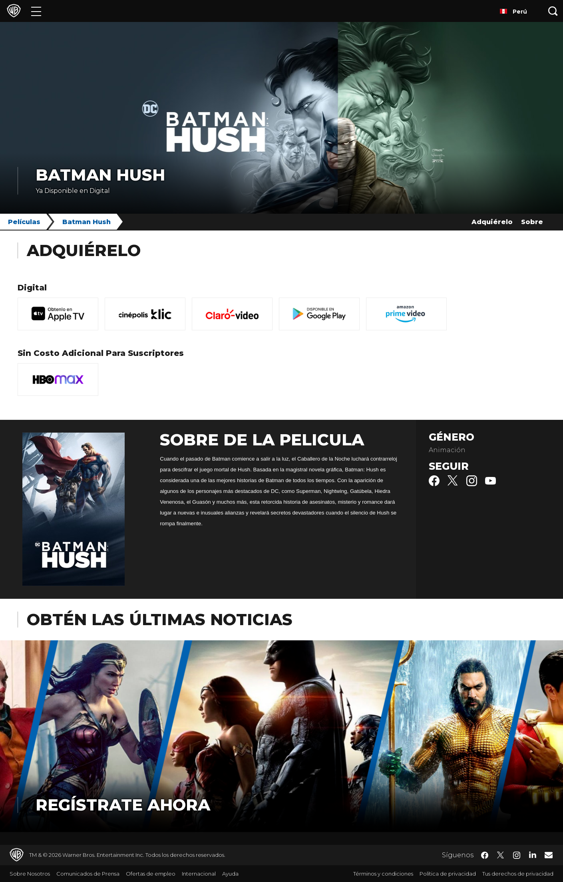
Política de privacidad (448, 873)
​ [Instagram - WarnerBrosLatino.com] (516, 855)
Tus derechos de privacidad (517, 873)
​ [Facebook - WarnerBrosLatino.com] (484, 855)
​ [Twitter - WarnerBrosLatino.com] (500, 855)
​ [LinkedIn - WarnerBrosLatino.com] (532, 854)
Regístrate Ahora (123, 804)
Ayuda (230, 873)
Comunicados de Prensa (87, 873)
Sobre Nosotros (30, 873)
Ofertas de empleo (150, 873)
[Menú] (36, 11)
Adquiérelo (492, 222)
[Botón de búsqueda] (553, 11)
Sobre (532, 222)
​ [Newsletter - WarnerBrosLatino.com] (548, 855)
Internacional (199, 873)
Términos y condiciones (383, 873)
